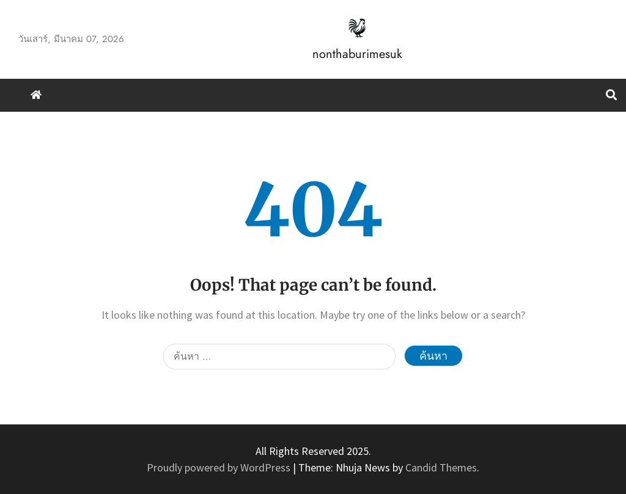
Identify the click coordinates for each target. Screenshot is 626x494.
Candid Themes (441, 467)
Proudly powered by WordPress (220, 467)
